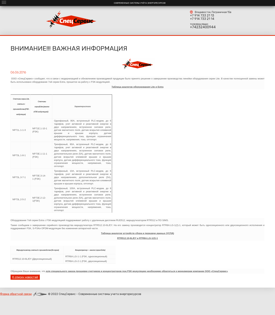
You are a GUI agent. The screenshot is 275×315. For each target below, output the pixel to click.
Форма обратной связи (16, 294)
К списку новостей (25, 277)
